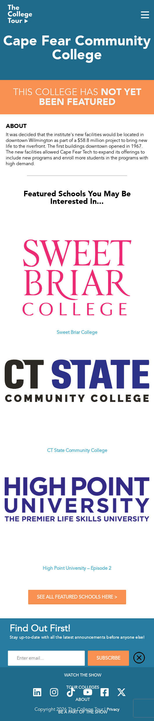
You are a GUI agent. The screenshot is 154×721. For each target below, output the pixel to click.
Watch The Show (82, 675)
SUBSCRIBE (108, 658)
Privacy (113, 709)
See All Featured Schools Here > (77, 597)
